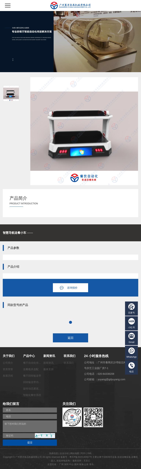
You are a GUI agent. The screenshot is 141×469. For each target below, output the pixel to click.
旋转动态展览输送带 (34, 388)
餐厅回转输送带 (32, 375)
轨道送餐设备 (124, 457)
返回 (70, 337)
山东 (86, 464)
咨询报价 (72, 287)
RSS (83, 453)
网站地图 (74, 453)
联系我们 (69, 362)
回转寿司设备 (110, 457)
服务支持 (48, 369)
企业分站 (64, 453)
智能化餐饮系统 (32, 395)
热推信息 (53, 453)
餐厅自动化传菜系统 (34, 362)
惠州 (76, 464)
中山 (71, 464)
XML (89, 453)
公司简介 (8, 362)
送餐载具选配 (31, 369)
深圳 (66, 464)
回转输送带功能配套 (34, 382)
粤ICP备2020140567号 (80, 457)
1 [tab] (70, 322)
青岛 (91, 464)
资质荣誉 (8, 369)
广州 (61, 464)
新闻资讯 (48, 362)
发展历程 (8, 375)
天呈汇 (87, 460)
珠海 (81, 464)
